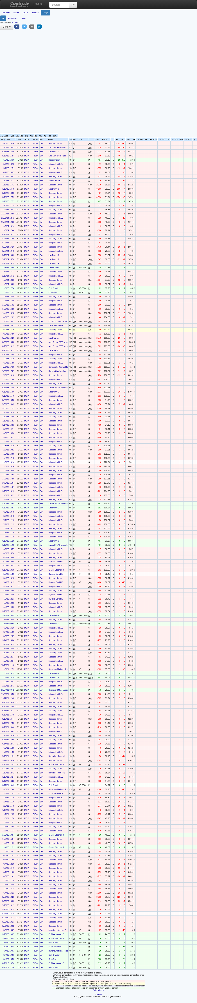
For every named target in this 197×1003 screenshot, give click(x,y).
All (3, 18)
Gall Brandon (54, 288)
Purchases (12, 18)
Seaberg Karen (55, 143)
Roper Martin (54, 160)
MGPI (25, 13)
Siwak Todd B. (55, 180)
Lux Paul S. (54, 338)
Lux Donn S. (54, 152)
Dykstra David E (56, 561)
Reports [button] (39, 3)
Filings (45, 13)
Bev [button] (16, 13)
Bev (41, 143)
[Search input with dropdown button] (59, 5)
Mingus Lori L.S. (56, 164)
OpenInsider (20, 4)
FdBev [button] (6, 13)
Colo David (53, 292)
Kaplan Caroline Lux (57, 147)
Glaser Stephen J (56, 570)
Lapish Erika (54, 267)
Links (7, 26)
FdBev (35, 143)
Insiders (35, 13)
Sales (23, 18)
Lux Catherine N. (56, 325)
